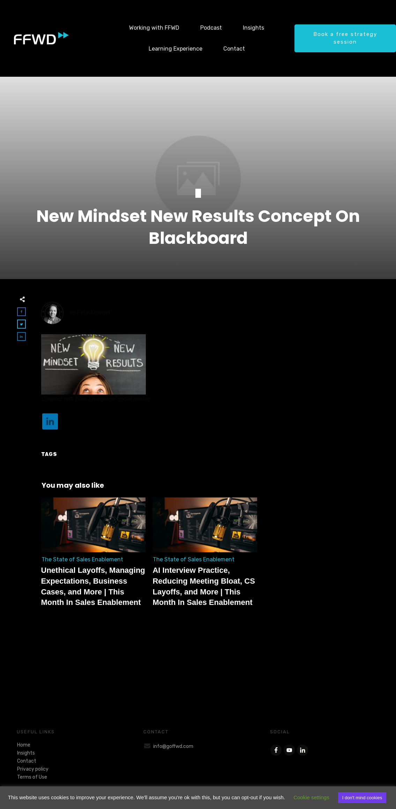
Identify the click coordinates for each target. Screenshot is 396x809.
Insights (26, 753)
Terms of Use (32, 777)
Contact (26, 761)
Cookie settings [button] (311, 797)
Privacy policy (32, 769)
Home (23, 745)
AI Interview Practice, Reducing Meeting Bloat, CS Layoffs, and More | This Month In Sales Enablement (204, 556)
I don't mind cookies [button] (362, 797)
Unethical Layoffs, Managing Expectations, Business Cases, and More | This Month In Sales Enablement (93, 556)
